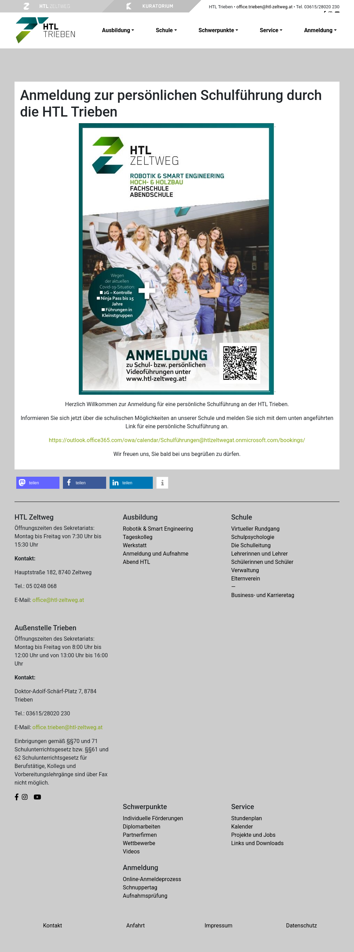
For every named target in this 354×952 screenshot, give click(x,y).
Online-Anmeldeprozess (152, 879)
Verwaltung (245, 570)
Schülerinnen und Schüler (262, 562)
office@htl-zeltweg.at (58, 600)
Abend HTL (136, 562)
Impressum (219, 925)
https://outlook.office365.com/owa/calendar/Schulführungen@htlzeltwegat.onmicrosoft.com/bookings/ (177, 440)
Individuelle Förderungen (153, 818)
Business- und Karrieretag (262, 595)
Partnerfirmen (140, 835)
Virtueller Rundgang (255, 528)
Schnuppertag (140, 887)
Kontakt (52, 925)
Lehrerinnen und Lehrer (259, 553)
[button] (37, 483)
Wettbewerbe (139, 843)
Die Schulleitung (251, 545)
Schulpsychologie (252, 537)
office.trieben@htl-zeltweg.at (264, 6)
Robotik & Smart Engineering (158, 528)
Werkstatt (135, 545)
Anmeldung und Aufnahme (155, 553)
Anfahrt (135, 925)
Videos (131, 851)
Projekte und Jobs (253, 835)
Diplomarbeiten (141, 826)
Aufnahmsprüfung (145, 895)
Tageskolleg (137, 537)
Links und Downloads (257, 843)
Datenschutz (301, 925)
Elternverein (245, 578)
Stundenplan (246, 818)
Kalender (242, 826)
